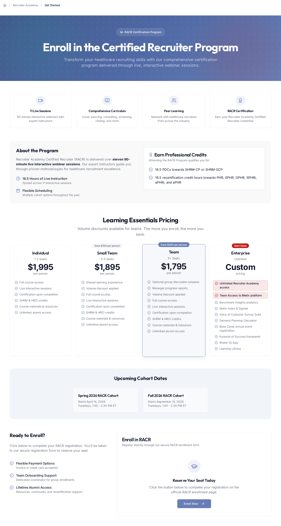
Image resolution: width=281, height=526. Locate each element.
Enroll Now (194, 503)
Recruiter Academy (25, 5)
